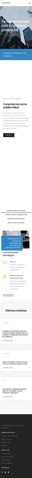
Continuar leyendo (7, 340)
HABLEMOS (9, 135)
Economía (6, 353)
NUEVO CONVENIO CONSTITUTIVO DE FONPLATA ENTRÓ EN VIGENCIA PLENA (14, 363)
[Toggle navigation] (30, 3)
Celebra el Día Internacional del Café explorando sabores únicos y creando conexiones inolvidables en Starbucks (15, 334)
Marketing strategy (6, 463)
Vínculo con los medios (16, 223)
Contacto (4, 445)
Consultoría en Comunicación (16, 215)
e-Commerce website (7, 456)
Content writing (5, 460)
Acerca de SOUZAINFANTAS (9, 436)
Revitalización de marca (16, 219)
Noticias (6, 322)
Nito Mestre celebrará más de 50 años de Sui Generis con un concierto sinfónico (14, 391)
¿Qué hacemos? (5, 442)
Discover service (8, 295)
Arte (5, 380)
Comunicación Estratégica (16, 211)
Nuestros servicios (6, 439)
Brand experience (6, 453)
